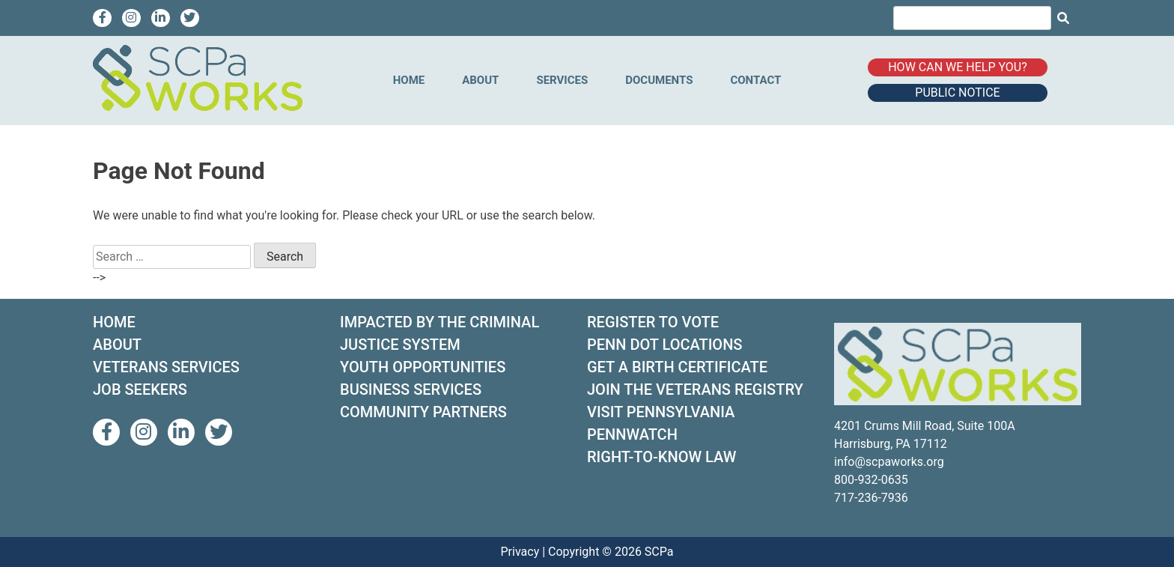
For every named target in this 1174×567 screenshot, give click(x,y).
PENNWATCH (632, 434)
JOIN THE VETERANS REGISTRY (695, 389)
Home (409, 80)
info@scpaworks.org (889, 462)
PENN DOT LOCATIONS (664, 345)
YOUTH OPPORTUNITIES (422, 367)
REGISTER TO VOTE (653, 322)
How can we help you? (957, 67)
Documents (659, 80)
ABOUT (117, 345)
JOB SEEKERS (140, 389)
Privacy (520, 552)
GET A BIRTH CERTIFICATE (677, 367)
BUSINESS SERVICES (410, 389)
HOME (114, 322)
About (480, 80)
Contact (755, 80)
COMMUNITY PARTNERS (423, 412)
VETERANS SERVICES (166, 367)
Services (562, 80)
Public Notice (957, 92)
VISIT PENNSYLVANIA (660, 412)
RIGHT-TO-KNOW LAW (661, 457)
